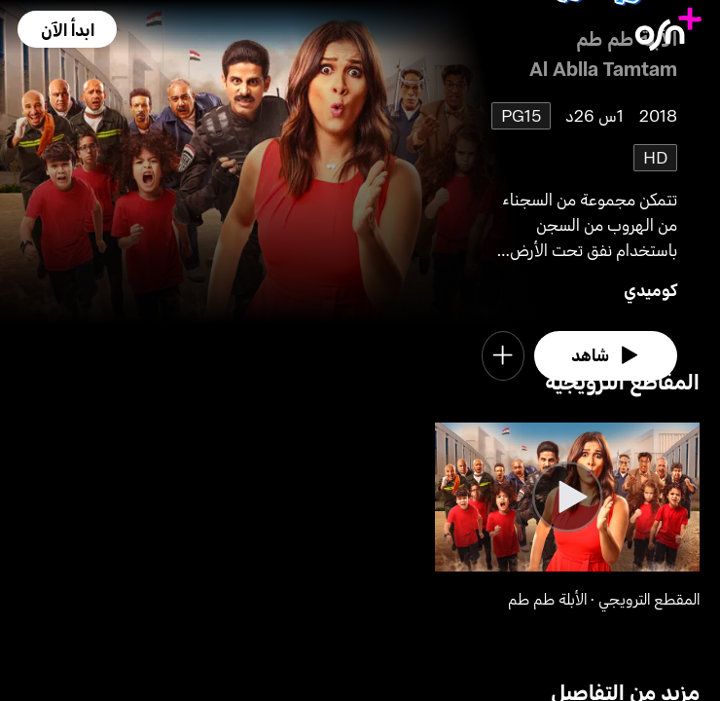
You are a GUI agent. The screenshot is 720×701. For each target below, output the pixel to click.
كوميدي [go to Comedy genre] (650, 289)
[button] (67, 29)
